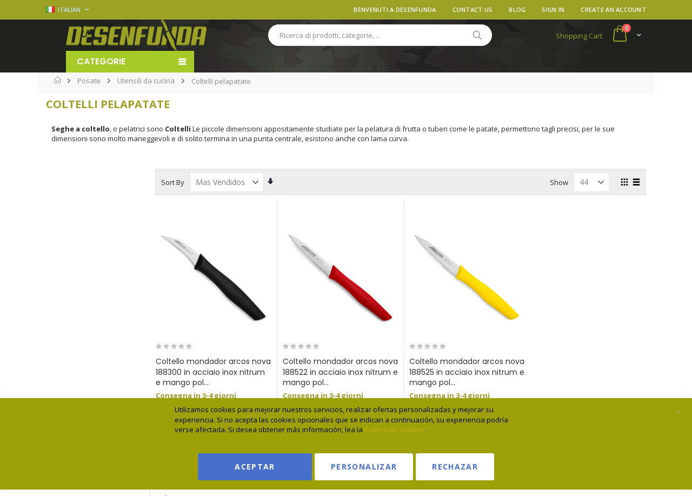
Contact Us (473, 9)
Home (58, 80)
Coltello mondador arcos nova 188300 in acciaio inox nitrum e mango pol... (248, 372)
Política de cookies (394, 429)
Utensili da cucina (146, 80)
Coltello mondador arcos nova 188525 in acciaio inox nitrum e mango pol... (478, 372)
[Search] (477, 35)
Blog (517, 9)
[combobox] (380, 35)
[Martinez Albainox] (60, 279)
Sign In (553, 9)
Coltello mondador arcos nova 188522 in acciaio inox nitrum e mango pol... (363, 372)
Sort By (213, 182)
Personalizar (364, 466)
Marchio (75, 177)
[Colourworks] (60, 311)
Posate (89, 80)
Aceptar (255, 466)
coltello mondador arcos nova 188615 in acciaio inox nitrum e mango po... (592, 372)
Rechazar (455, 466)
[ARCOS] (60, 246)
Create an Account (613, 9)
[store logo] (136, 35)
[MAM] (60, 344)
